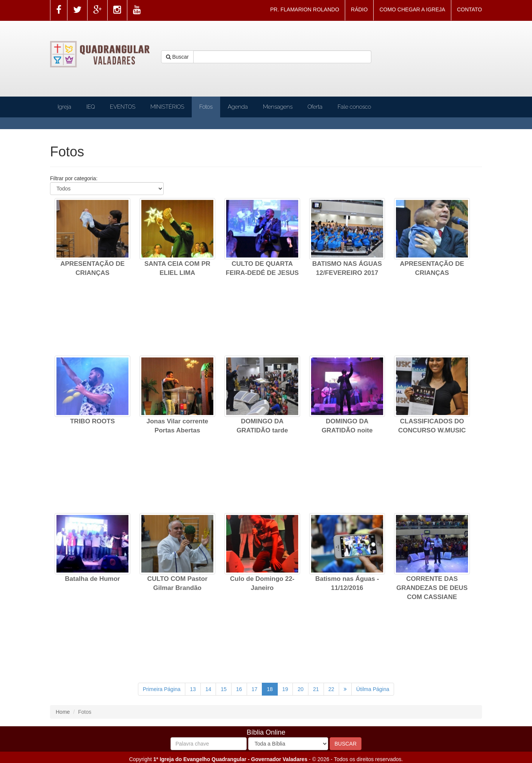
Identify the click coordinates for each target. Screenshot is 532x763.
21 (316, 689)
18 (270, 689)
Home (63, 712)
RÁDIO (359, 9)
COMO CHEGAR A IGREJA (412, 9)
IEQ (90, 106)
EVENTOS (122, 106)
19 (285, 689)
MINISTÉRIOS (167, 106)
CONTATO (469, 9)
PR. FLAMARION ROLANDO (304, 9)
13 (193, 689)
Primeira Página (162, 689)
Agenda (238, 106)
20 (300, 689)
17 (255, 689)
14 (208, 689)
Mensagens (278, 106)
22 (332, 689)
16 (239, 689)
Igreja (64, 106)
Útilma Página (372, 689)
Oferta (315, 106)
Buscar (177, 57)
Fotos (206, 106)
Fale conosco (354, 106)
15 (224, 689)
